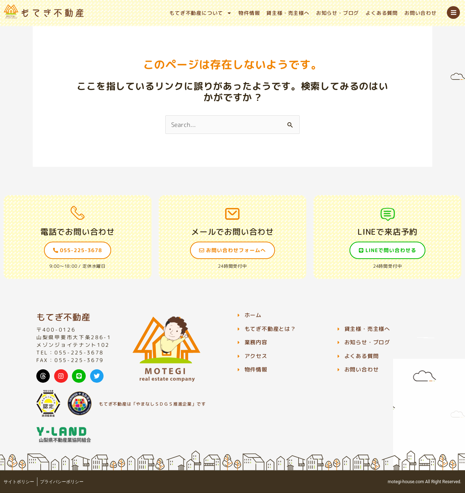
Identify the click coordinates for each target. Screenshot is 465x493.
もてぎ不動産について (200, 13)
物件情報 (249, 12)
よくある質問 (381, 12)
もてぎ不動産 (63, 317)
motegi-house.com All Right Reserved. (424, 481)
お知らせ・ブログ (337, 12)
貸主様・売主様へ (287, 12)
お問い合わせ (420, 12)
